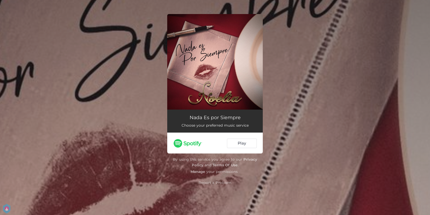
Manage (198, 171)
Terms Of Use (225, 165)
